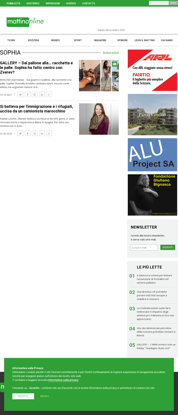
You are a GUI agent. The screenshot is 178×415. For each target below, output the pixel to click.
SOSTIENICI (33, 3)
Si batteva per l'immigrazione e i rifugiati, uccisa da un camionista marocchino (36, 108)
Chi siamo (167, 40)
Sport (78, 40)
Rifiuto (45, 396)
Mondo (55, 40)
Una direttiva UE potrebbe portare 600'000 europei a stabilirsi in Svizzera (152, 295)
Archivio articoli (111, 52)
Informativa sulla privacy (63, 380)
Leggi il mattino (145, 40)
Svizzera (33, 40)
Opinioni (122, 40)
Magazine (100, 40)
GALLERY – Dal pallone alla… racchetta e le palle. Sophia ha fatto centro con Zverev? (36, 68)
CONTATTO (88, 3)
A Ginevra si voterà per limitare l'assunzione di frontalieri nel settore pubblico (154, 279)
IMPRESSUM (53, 3)
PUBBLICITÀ (13, 3)
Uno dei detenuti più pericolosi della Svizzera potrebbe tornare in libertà (156, 331)
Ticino (11, 40)
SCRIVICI (71, 3)
